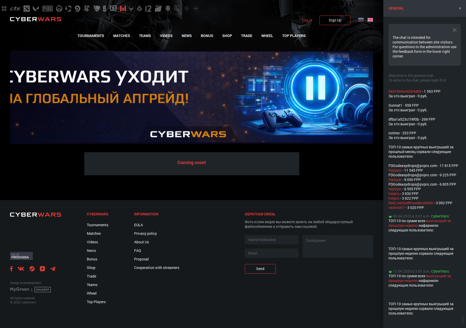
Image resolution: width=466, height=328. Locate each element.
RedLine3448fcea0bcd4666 (410, 202)
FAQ (137, 250)
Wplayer (395, 170)
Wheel (267, 35)
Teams (145, 35)
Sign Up (335, 20)
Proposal (141, 259)
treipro (393, 193)
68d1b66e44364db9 (404, 91)
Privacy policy (145, 233)
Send (260, 268)
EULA (138, 224)
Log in (307, 20)
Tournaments (91, 35)
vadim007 (396, 207)
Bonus (207, 35)
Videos (166, 35)
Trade (246, 35)
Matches (121, 35)
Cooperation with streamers (156, 267)
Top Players (294, 35)
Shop (227, 35)
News (187, 35)
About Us (141, 241)
